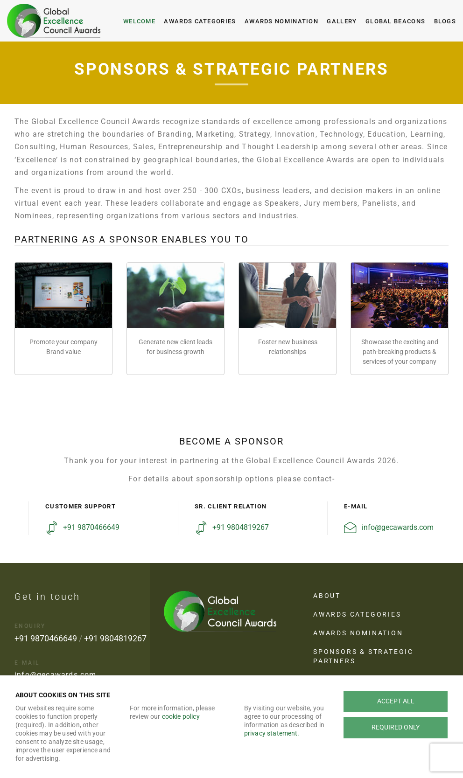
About (327, 595)
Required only (396, 727)
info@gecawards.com (398, 527)
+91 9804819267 (240, 527)
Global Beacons (395, 21)
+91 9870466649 (91, 527)
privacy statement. (272, 733)
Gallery (342, 21)
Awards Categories (200, 21)
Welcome (139, 21)
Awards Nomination (281, 21)
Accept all (395, 701)
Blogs (445, 21)
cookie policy (181, 716)
